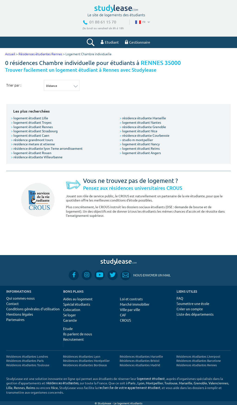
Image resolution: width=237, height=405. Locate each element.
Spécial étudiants (76, 304)
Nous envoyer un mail (146, 275)
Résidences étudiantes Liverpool (198, 356)
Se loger (69, 315)
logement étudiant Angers (140, 153)
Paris (131, 383)
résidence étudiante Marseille (143, 118)
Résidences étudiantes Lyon (81, 356)
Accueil (10, 54)
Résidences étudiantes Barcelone (198, 361)
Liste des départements (195, 314)
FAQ (180, 298)
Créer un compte (190, 309)
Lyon (140, 383)
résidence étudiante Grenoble (143, 127)
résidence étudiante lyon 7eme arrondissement (47, 148)
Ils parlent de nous (77, 334)
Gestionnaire (137, 42)
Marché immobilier (135, 304)
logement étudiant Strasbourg (34, 131)
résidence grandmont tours (32, 140)
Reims (30, 388)
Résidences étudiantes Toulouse (27, 365)
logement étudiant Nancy (140, 144)
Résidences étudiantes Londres (27, 356)
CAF (123, 315)
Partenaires (15, 319)
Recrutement (73, 339)
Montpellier (154, 383)
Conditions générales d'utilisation (33, 309)
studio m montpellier (136, 140)
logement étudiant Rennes (32, 127)
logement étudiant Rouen (31, 153)
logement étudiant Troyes (31, 122)
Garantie (70, 320)
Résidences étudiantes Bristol (139, 361)
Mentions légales (19, 314)
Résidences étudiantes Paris (25, 361)
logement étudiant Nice (138, 131)
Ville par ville (130, 309)
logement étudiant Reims (140, 148)
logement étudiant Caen (30, 135)
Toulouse (171, 383)
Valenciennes (218, 383)
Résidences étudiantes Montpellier (86, 361)
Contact (12, 303)
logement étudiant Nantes (140, 122)
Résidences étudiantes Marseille (141, 356)
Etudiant (110, 42)
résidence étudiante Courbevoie (144, 135)
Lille (9, 388)
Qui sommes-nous (20, 298)
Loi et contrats (131, 299)
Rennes (19, 388)
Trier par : (13, 85)
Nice (54, 388)
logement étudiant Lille (29, 118)
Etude (68, 328)
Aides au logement (78, 299)
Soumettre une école (193, 303)
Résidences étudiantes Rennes (40, 54)
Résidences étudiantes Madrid (140, 365)
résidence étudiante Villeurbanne (36, 157)
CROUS (125, 320)
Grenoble (200, 383)
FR (142, 22)
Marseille (185, 383)
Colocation (71, 309)
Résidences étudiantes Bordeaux (85, 365)
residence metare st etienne (33, 144)
